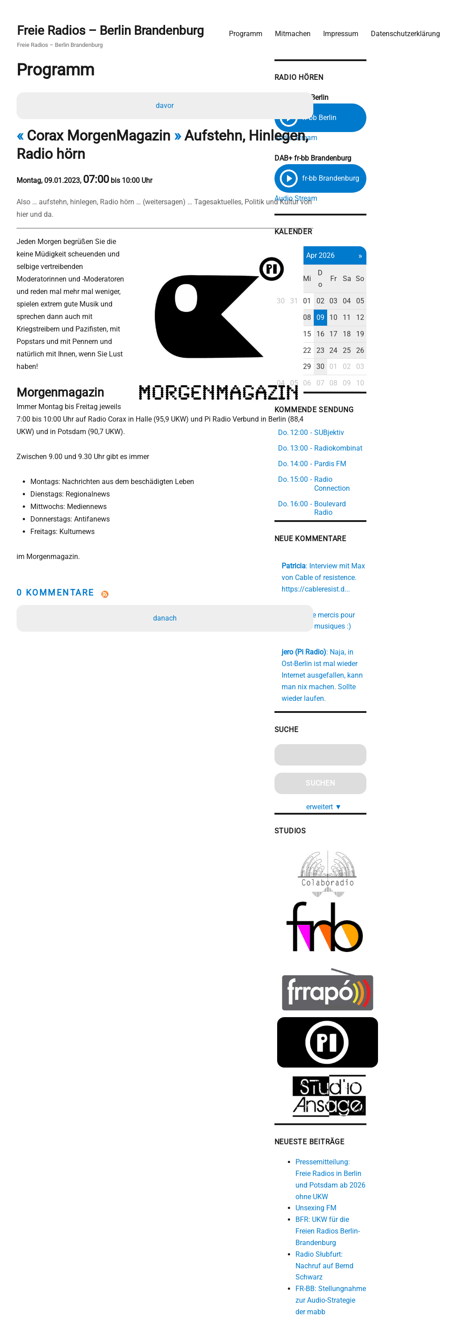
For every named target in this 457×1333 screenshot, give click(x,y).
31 (355, 290)
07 (355, 307)
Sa (414, 274)
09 (384, 307)
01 (370, 290)
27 (340, 356)
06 (340, 307)
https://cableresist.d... (374, 559)
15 (370, 323)
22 (370, 339)
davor (166, 104)
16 (384, 323)
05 (429, 290)
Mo (340, 274)
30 (340, 290)
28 (355, 356)
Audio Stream (353, 135)
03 (399, 290)
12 (429, 307)
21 (355, 339)
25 (414, 339)
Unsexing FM (374, 1171)
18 (414, 323)
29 (370, 356)
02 (384, 290)
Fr (399, 274)
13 (340, 323)
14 (355, 323)
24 (399, 339)
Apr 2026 (384, 256)
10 (399, 307)
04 (414, 290)
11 (414, 307)
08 (370, 307)
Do (384, 274)
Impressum (336, 29)
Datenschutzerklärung (401, 29)
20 (340, 339)
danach (166, 594)
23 (384, 339)
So (428, 274)
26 (429, 339)
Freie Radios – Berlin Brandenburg (114, 27)
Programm (241, 29)
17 (399, 323)
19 (429, 323)
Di (354, 274)
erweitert (388, 765)
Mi (370, 274)
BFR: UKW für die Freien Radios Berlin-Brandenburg (390, 1194)
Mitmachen (288, 29)
